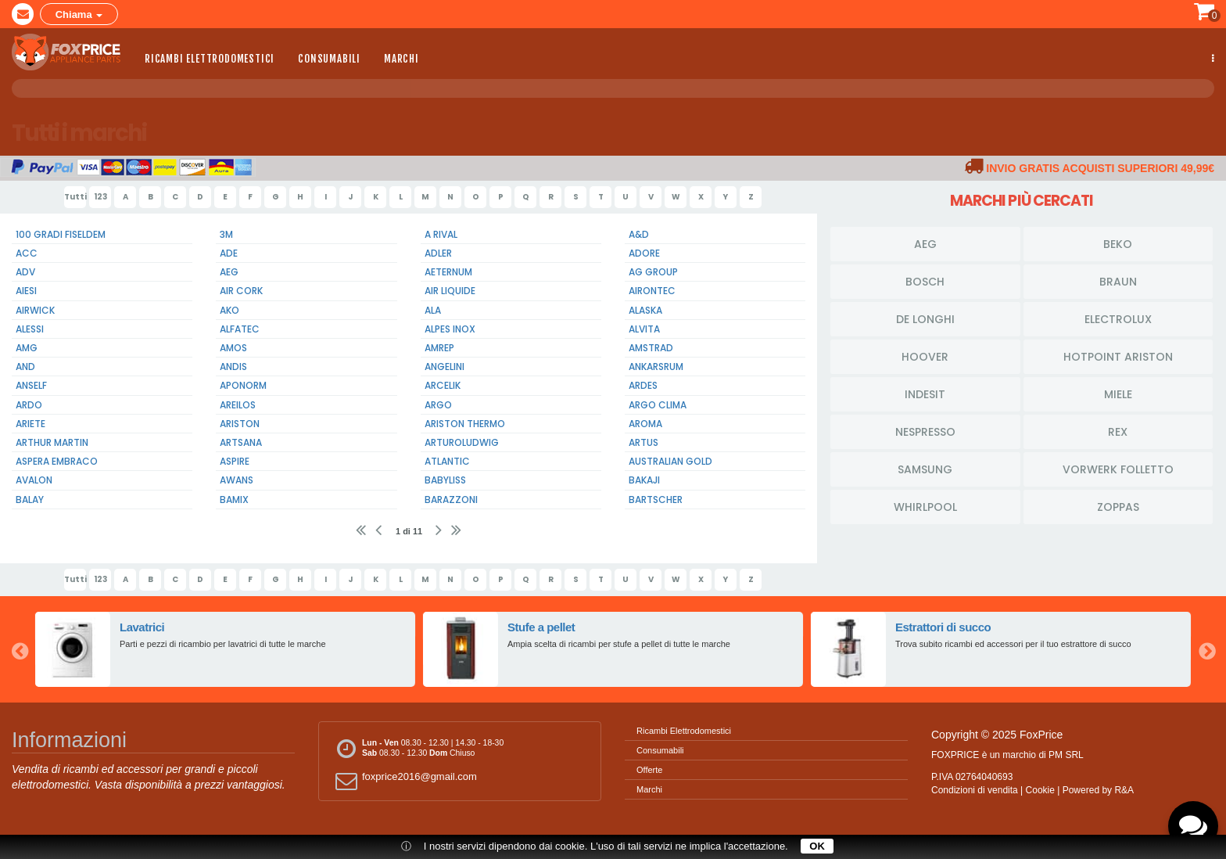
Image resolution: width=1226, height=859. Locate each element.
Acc (27, 253)
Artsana (241, 442)
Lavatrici (142, 627)
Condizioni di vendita (974, 790)
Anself (31, 385)
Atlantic (447, 461)
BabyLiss (445, 480)
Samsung (925, 468)
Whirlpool (925, 506)
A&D (639, 234)
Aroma (645, 423)
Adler (438, 253)
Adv (25, 272)
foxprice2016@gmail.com (404, 780)
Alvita (644, 329)
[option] (225, 649)
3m (226, 234)
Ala (433, 310)
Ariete (30, 423)
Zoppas (1118, 506)
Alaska (645, 310)
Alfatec (240, 329)
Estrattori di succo (943, 627)
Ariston (240, 423)
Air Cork (241, 290)
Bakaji (644, 480)
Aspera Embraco (57, 461)
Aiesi (26, 290)
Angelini (444, 366)
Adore (644, 253)
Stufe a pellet (541, 627)
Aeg (229, 272)
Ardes (643, 385)
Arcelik (443, 385)
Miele (1118, 393)
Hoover (925, 356)
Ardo (29, 405)
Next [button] (1206, 649)
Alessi (30, 329)
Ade (229, 253)
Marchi (401, 57)
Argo (438, 405)
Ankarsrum (656, 366)
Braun (1118, 281)
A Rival (441, 234)
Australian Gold (670, 461)
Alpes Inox (450, 329)
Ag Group (653, 272)
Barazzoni (451, 499)
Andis (233, 366)
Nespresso (925, 431)
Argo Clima (657, 405)
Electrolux (1118, 318)
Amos (233, 347)
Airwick (35, 310)
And (25, 366)
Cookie (1040, 790)
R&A (1124, 790)
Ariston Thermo (465, 423)
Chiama (79, 14)
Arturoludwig (462, 442)
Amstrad (651, 347)
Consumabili (329, 57)
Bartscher (656, 499)
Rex (1117, 431)
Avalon (34, 480)
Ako (229, 310)
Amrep (439, 347)
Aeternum (448, 272)
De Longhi (925, 318)
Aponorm (243, 385)
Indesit (925, 393)
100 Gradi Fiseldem (61, 234)
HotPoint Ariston (1118, 356)
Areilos (238, 405)
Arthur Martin (52, 442)
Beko (1117, 243)
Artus (643, 442)
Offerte (649, 770)
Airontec (652, 290)
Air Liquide (450, 290)
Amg (27, 347)
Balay (30, 499)
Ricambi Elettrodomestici (209, 57)
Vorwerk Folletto (1118, 468)
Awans (236, 480)
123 (100, 197)
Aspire (234, 461)
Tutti (75, 197)
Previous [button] (19, 649)
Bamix (234, 499)
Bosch (925, 281)
